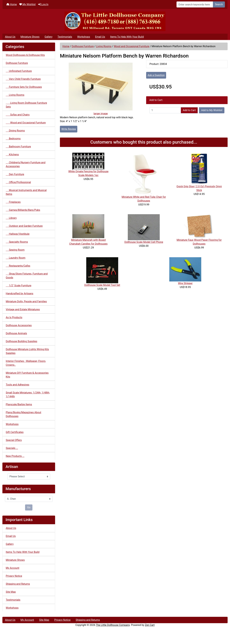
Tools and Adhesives (17, 384)
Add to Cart (189, 110)
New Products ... (15, 456)
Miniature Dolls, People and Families (26, 301)
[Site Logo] (115, 21)
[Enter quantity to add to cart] (165, 110)
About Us (10, 36)
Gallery (48, 36)
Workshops (83, 36)
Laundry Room (15, 257)
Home (11, 4)
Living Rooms (103, 46)
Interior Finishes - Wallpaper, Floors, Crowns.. (26, 363)
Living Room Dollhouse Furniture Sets (26, 104)
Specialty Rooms (17, 241)
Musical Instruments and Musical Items (26, 192)
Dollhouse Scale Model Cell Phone (143, 242)
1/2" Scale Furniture (18, 285)
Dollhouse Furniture (83, 46)
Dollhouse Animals (16, 333)
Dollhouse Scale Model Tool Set (102, 285)
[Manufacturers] (29, 499)
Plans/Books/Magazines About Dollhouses (23, 414)
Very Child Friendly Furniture (23, 78)
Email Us (100, 36)
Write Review (68, 129)
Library (11, 217)
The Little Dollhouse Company (113, 625)
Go (28, 507)
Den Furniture (15, 174)
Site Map (11, 591)
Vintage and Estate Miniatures (23, 309)
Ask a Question (156, 75)
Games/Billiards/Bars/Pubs (23, 209)
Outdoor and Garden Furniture (24, 225)
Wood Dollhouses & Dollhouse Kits (25, 55)
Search (219, 4)
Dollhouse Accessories (19, 325)
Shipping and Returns (18, 583)
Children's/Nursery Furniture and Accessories (25, 164)
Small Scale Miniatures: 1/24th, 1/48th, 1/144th (28, 394)
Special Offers (14, 440)
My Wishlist (27, 4)
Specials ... (12, 448)
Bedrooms (13, 138)
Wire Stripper (185, 283)
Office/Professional (18, 182)
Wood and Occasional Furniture (131, 46)
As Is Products (14, 317)
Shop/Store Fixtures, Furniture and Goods (27, 275)
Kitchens (12, 154)
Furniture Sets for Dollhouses (24, 86)
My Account (12, 567)
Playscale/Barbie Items (19, 404)
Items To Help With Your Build (127, 36)
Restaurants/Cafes (18, 265)
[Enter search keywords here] (194, 4)
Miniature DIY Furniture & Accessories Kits (27, 374)
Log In (43, 4)
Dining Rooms (15, 130)
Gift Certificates (14, 432)
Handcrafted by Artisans (19, 293)
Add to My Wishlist (211, 110)
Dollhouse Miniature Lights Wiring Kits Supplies (27, 351)
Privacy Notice (14, 575)
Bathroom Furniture (18, 146)
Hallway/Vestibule (17, 233)
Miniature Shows (29, 36)
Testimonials (64, 36)
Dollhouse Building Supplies (21, 341)
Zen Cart (150, 625)
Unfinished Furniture (19, 71)
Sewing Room (15, 249)
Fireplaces (13, 202)
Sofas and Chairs (18, 114)
